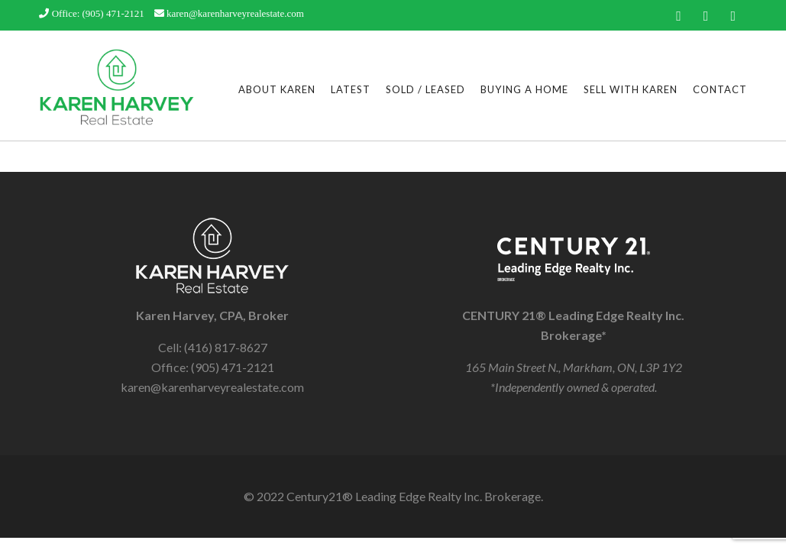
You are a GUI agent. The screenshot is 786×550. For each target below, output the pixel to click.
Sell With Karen (631, 89)
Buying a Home (524, 89)
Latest (350, 89)
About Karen (276, 89)
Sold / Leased (425, 89)
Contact (720, 89)
